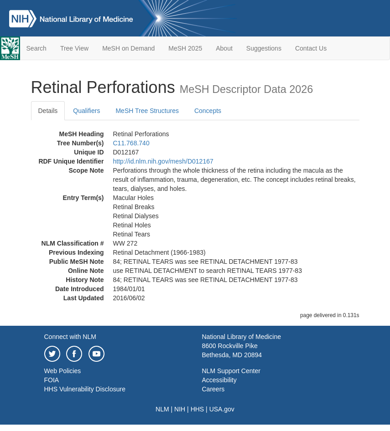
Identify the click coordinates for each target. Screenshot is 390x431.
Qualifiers (86, 110)
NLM (162, 409)
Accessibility (219, 380)
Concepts (207, 110)
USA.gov (221, 409)
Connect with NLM (70, 336)
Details (48, 110)
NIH (179, 409)
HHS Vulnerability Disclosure (84, 389)
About (224, 48)
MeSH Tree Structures (147, 110)
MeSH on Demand (128, 48)
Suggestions (263, 48)
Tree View (74, 48)
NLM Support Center (231, 371)
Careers (213, 389)
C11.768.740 (131, 143)
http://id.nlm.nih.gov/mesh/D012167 (163, 161)
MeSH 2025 (185, 48)
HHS (197, 409)
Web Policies (62, 371)
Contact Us (311, 48)
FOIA (51, 380)
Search (36, 48)
